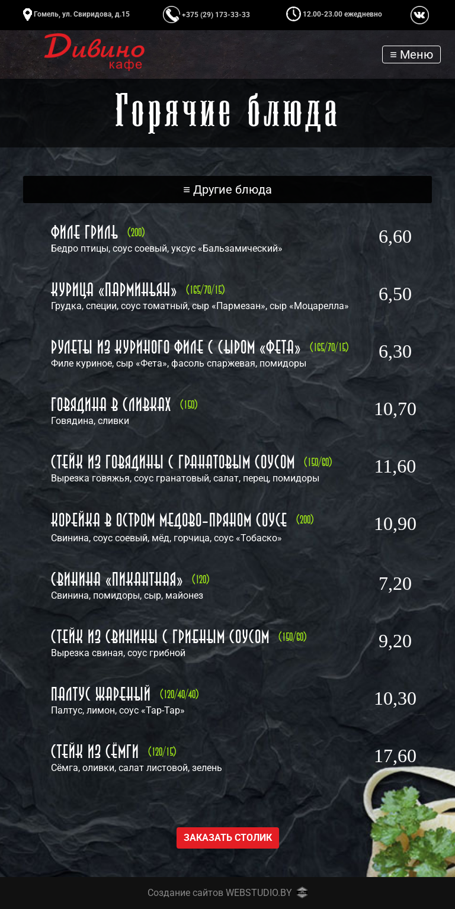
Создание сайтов (185, 892)
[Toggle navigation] (411, 54)
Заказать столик (228, 837)
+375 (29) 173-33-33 (206, 15)
